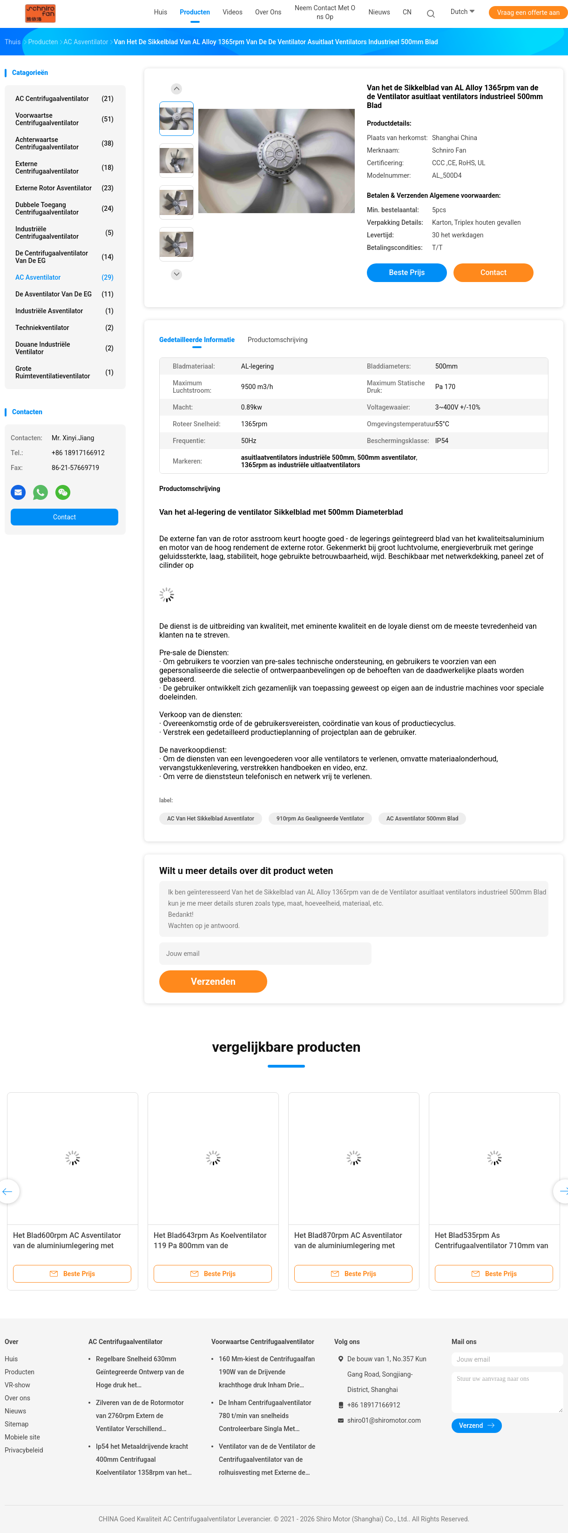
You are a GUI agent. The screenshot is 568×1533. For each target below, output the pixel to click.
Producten (19, 1372)
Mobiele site (22, 1437)
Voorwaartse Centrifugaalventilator (64, 119)
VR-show (17, 1385)
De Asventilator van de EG (64, 294)
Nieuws (15, 1411)
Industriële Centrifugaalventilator (64, 232)
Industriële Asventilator (64, 311)
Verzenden (213, 981)
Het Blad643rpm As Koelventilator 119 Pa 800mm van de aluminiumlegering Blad (210, 1245)
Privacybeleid (24, 1450)
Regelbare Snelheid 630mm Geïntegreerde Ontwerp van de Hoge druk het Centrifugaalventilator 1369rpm (141, 1373)
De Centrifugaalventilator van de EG (64, 256)
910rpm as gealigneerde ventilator (320, 818)
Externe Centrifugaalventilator (64, 167)
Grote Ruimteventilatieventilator (64, 372)
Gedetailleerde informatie (197, 339)
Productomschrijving (278, 339)
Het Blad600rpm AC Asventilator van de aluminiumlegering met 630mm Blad (67, 1245)
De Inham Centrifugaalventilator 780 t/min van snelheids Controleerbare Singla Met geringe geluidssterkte (265, 1417)
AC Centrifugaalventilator (64, 98)
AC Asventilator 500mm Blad (422, 818)
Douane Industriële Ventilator (64, 348)
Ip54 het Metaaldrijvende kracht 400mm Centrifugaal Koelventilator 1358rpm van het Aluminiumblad (142, 1461)
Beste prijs (407, 272)
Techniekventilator (64, 327)
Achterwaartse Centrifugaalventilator (64, 143)
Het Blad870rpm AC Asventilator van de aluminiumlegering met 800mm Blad (348, 1245)
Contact (64, 517)
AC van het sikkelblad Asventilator (210, 818)
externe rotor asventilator (64, 188)
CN (407, 12)
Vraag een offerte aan (528, 12)
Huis (11, 1359)
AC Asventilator (64, 277)
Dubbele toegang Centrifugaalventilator (64, 208)
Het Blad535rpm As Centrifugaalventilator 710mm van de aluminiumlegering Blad (491, 1245)
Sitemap (16, 1424)
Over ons (17, 1398)
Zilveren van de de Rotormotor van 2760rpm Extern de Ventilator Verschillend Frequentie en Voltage (140, 1417)
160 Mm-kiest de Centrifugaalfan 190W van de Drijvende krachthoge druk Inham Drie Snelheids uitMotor (267, 1373)
